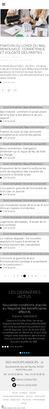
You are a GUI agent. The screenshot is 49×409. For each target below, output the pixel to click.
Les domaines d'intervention (13, 396)
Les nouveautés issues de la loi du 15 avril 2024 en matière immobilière (24, 207)
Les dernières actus (24, 294)
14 (14, 276)
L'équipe (32, 393)
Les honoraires (39, 396)
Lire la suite (8, 82)
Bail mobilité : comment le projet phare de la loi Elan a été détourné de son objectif (23, 115)
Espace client (15, 400)
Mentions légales (39, 400)
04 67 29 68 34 (15, 374)
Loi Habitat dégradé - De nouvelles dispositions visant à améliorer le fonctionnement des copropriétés (20, 241)
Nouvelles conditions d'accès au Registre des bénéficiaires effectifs (24, 308)
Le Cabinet (23, 393)
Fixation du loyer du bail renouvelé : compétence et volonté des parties (21, 133)
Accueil (15, 393)
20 (35, 276)
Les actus (29, 396)
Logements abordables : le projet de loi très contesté (23, 223)
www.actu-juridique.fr (20, 60)
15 (17, 276)
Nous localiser (27, 385)
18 (28, 276)
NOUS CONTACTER (26, 379)
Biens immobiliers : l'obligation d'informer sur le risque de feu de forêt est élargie (22, 151)
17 (25, 276)
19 (32, 276)
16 (21, 276)
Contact (6, 400)
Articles (24, 403)
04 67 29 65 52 (37, 374)
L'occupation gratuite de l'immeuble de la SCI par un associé (23, 190)
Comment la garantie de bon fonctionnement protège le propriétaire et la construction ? (23, 261)
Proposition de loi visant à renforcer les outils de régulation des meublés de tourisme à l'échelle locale (23, 171)
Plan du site (26, 400)
